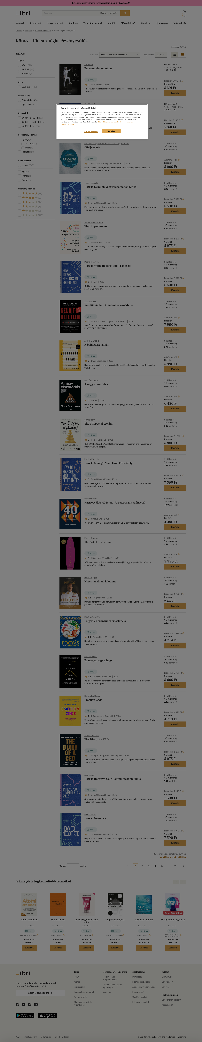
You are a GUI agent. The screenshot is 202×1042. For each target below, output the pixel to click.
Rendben (111, 131)
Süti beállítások (91, 132)
